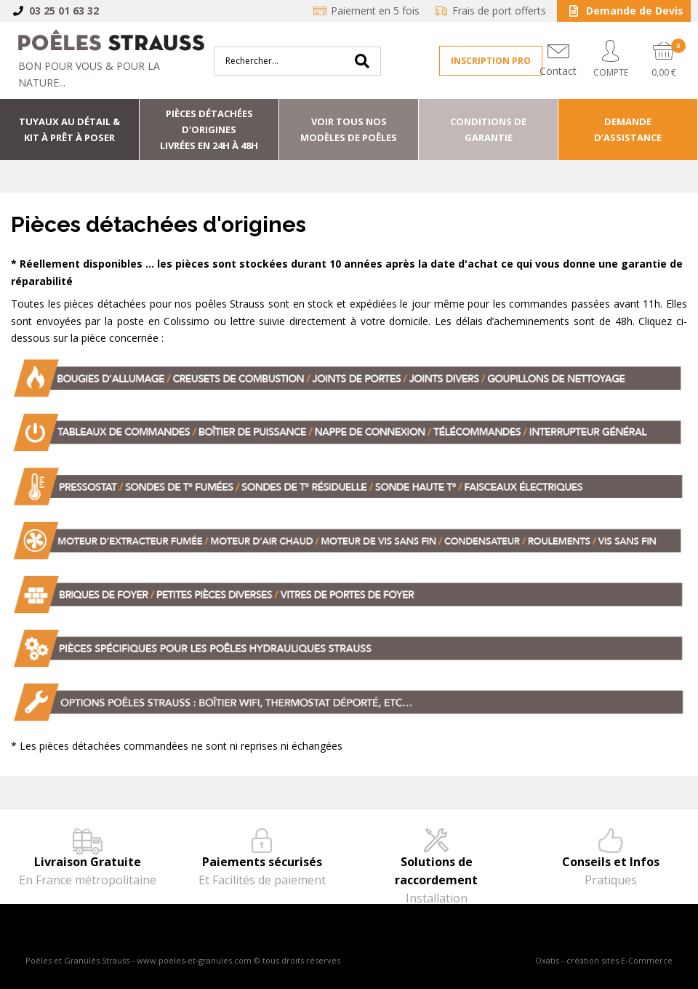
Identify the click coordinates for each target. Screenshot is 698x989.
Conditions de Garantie (488, 129)
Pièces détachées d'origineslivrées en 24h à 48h (209, 129)
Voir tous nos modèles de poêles (348, 129)
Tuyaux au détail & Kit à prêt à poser (69, 129)
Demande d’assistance (628, 129)
